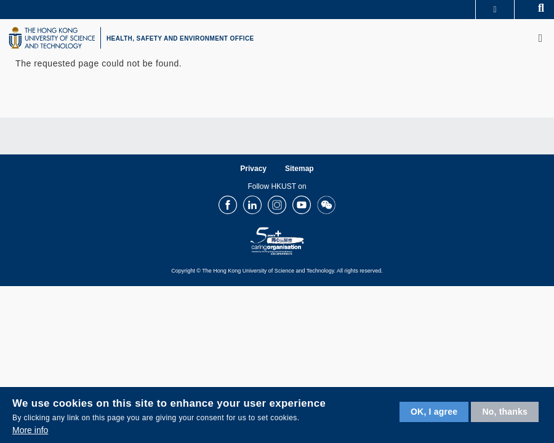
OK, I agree (434, 412)
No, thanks (505, 412)
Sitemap (299, 168)
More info (30, 430)
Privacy (253, 168)
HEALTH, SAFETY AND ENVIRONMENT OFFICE (180, 38)
